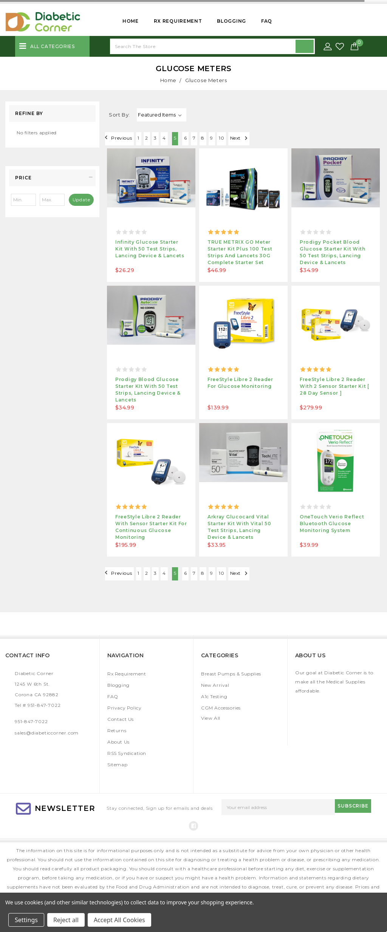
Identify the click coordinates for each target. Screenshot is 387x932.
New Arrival (215, 685)
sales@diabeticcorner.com (47, 733)
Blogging (231, 21)
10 (302, 139)
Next (328, 138)
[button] (52, 178)
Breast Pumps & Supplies (231, 674)
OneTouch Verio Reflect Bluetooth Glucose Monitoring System (332, 523)
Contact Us (120, 719)
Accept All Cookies (119, 920)
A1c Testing (214, 696)
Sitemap (117, 764)
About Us (118, 742)
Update (81, 199)
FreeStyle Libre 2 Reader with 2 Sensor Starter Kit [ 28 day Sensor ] (334, 386)
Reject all (66, 920)
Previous (121, 138)
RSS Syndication (126, 753)
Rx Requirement (178, 21)
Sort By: (119, 115)
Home (130, 21)
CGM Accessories (221, 708)
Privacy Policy (124, 708)
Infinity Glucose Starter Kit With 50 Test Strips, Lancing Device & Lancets (149, 248)
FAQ (266, 21)
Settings (26, 920)
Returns (116, 730)
